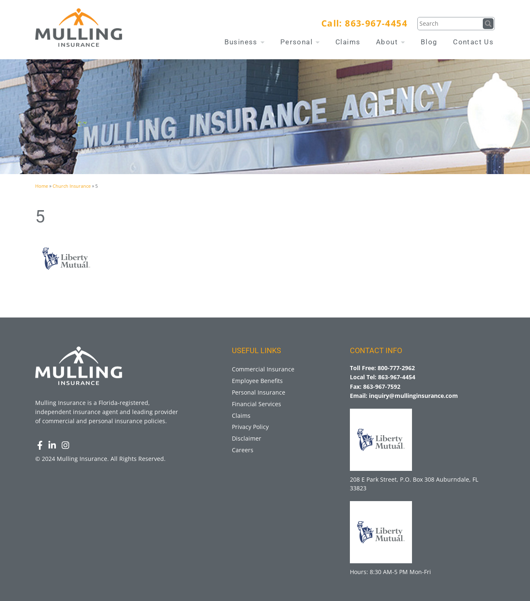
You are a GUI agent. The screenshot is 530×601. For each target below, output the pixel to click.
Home (41, 186)
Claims (347, 42)
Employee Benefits (257, 381)
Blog (429, 42)
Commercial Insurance (263, 369)
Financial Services (256, 404)
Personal (300, 42)
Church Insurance (72, 186)
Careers (242, 450)
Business (244, 42)
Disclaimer (246, 438)
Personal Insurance (258, 392)
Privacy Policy (250, 427)
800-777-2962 (396, 368)
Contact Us (473, 42)
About (390, 42)
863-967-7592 (381, 386)
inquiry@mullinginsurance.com (413, 396)
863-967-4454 (376, 23)
